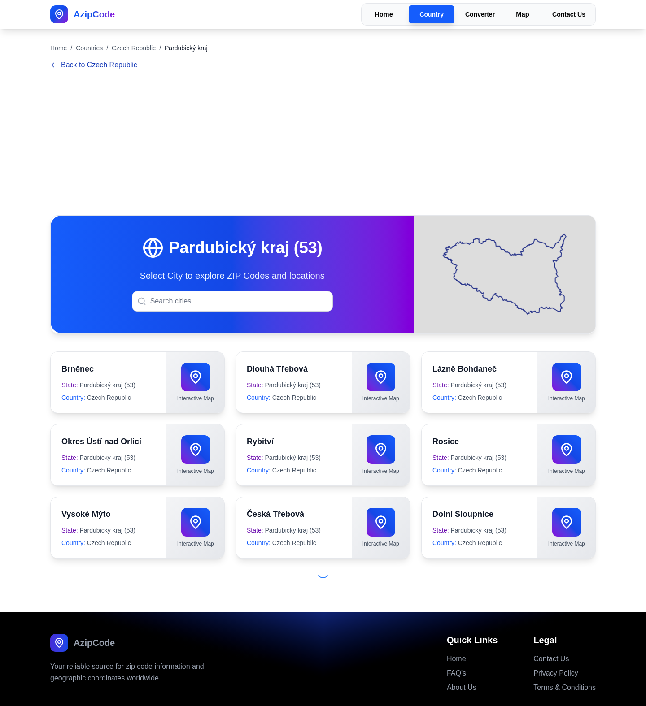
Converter (480, 14)
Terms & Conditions (564, 667)
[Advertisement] (323, 143)
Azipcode (318, 694)
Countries (89, 48)
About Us (461, 667)
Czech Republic (134, 48)
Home (384, 14)
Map (522, 14)
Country (431, 14)
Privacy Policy (555, 653)
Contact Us (568, 14)
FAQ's (456, 653)
